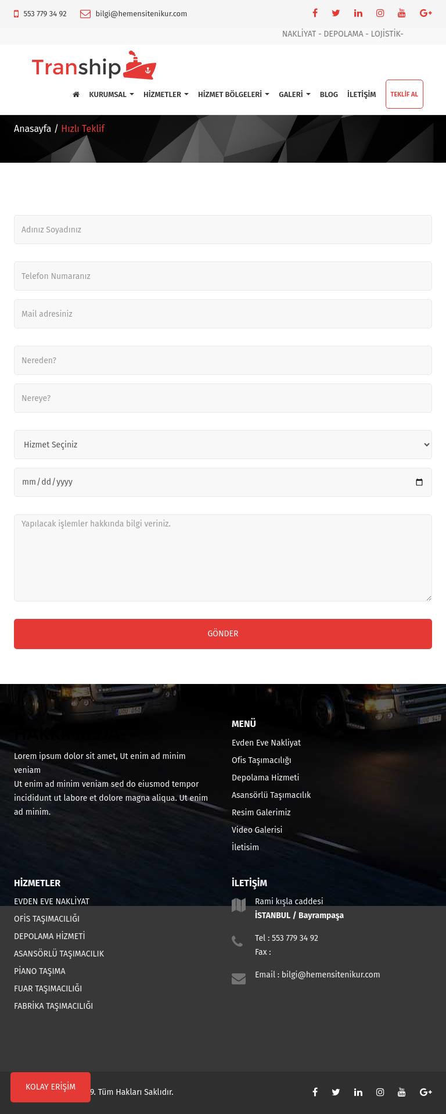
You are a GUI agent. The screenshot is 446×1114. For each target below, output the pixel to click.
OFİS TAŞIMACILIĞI (47, 919)
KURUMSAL (111, 94)
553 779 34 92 (44, 13)
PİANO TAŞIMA (39, 971)
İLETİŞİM (361, 94)
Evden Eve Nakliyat (266, 743)
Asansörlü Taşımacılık (271, 795)
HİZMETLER (166, 94)
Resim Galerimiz (261, 813)
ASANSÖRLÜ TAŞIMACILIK (59, 954)
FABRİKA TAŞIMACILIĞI (53, 1006)
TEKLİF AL (404, 94)
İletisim (245, 847)
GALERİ (294, 94)
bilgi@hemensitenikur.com (142, 13)
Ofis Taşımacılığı (262, 760)
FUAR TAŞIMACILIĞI (48, 989)
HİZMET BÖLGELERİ (233, 94)
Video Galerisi (257, 830)
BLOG (329, 94)
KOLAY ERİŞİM (50, 1087)
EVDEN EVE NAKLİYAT (51, 902)
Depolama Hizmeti (265, 778)
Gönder (222, 634)
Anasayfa (32, 128)
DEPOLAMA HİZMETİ (49, 936)
